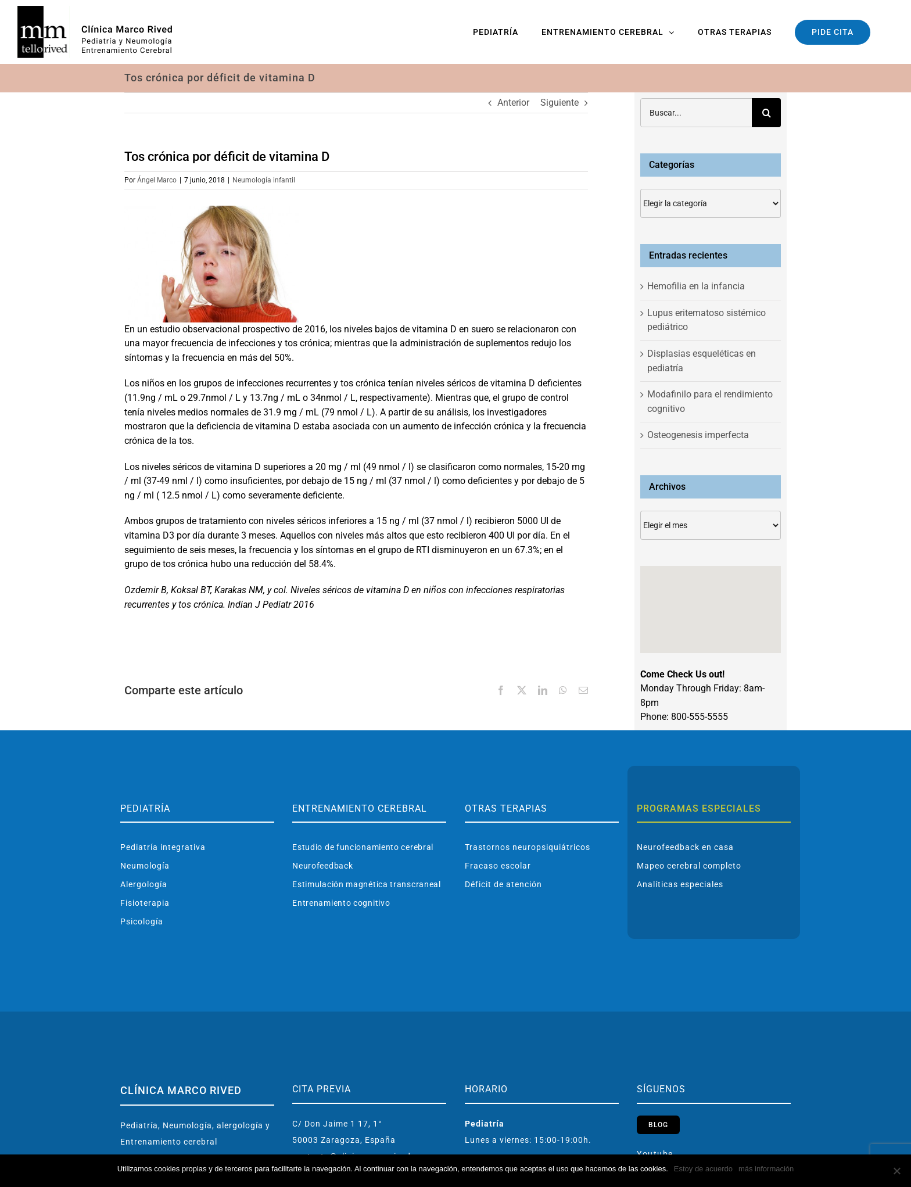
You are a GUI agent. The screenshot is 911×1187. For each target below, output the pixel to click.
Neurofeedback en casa (685, 847)
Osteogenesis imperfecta (698, 434)
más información (766, 1168)
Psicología (141, 921)
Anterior (513, 102)
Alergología (143, 884)
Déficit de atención (503, 884)
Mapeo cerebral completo (689, 865)
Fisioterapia (145, 903)
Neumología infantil (263, 180)
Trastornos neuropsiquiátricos (527, 847)
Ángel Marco (157, 180)
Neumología (145, 865)
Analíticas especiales (680, 884)
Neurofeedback (322, 865)
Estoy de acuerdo (703, 1168)
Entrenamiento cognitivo (341, 903)
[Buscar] (766, 112)
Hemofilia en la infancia (696, 286)
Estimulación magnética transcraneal (366, 884)
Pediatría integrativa (163, 847)
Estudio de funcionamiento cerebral (362, 847)
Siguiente (559, 102)
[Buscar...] (696, 112)
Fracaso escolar (498, 865)
